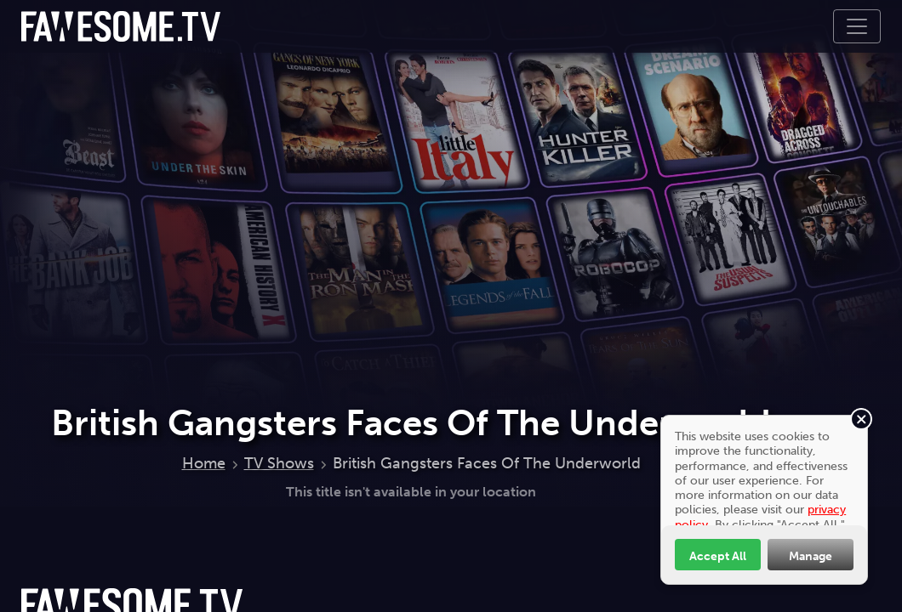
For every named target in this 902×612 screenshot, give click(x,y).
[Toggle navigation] (857, 26)
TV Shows (279, 463)
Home (204, 463)
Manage (810, 556)
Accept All (717, 556)
